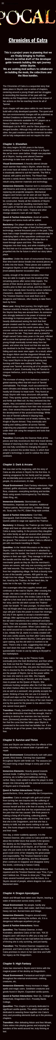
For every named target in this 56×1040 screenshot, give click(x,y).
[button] (3, 3)
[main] (28, 39)
